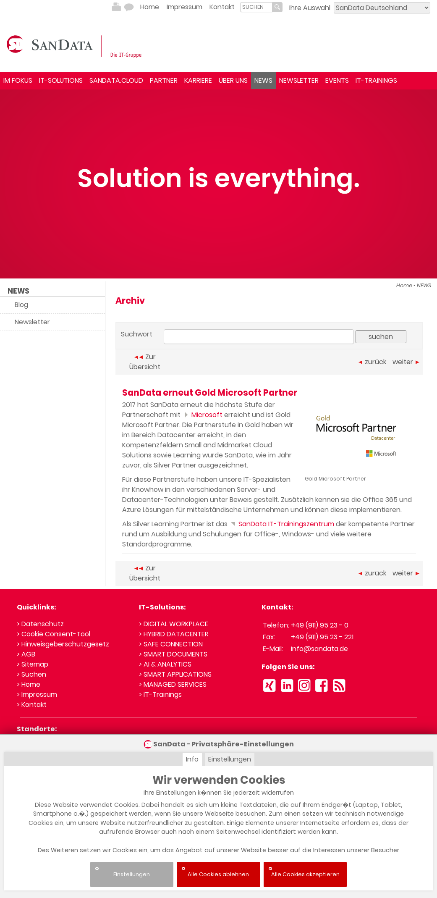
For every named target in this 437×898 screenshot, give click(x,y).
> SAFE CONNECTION (171, 644)
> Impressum (37, 694)
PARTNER (164, 80)
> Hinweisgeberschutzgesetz (63, 644)
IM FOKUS (17, 80)
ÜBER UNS (233, 80)
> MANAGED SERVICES (173, 684)
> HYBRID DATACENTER (174, 634)
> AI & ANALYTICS (165, 664)
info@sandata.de (319, 649)
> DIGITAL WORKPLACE (173, 624)
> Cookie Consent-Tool (53, 634)
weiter (406, 362)
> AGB (26, 654)
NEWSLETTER (299, 80)
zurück (372, 362)
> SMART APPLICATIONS (175, 674)
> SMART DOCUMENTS (173, 654)
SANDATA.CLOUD (116, 80)
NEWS (263, 80)
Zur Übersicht (144, 362)
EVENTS (337, 80)
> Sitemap (32, 664)
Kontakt (222, 7)
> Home (28, 684)
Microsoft (202, 415)
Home (149, 7)
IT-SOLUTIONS (61, 80)
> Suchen (31, 674)
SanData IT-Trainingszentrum (281, 524)
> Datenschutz (40, 624)
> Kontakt (32, 704)
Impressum (184, 7)
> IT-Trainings (160, 694)
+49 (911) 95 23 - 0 (319, 625)
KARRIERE (198, 80)
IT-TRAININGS (376, 80)
